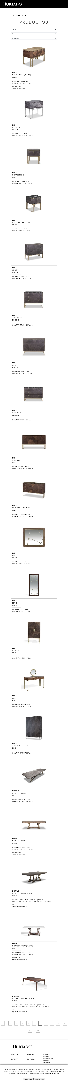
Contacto (46, 1062)
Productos (22, 15)
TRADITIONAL (15, 1060)
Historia (46, 1056)
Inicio (14, 15)
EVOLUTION (14, 1058)
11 (64, 1023)
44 (38, 1030)
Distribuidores (48, 1058)
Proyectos (46, 1054)
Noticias (46, 1060)
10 (58, 1023)
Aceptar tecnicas (39, 1079)
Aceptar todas (28, 1079)
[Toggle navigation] (64, 4)
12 (30, 1030)
